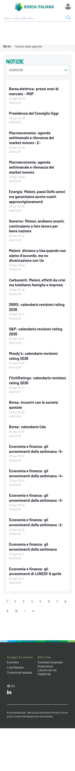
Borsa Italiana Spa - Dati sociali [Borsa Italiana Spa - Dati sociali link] (22, 712)
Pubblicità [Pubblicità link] (44, 674)
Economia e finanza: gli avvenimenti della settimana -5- (36, 449)
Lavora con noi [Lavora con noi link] (47, 670)
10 (16, 611)
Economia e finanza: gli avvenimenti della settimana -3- (36, 498)
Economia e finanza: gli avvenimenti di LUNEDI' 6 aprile (35, 571)
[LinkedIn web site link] (9, 693)
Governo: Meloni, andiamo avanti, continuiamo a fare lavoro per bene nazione (36, 226)
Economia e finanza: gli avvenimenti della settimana (33, 546)
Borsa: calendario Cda (27, 426)
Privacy (55, 712)
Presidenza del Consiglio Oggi (34, 113)
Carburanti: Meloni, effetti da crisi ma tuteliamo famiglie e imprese (37, 282)
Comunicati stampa (19, 672)
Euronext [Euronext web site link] (13, 662)
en (13, 686)
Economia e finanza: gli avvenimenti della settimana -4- (36, 473)
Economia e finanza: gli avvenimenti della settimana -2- (36, 522)
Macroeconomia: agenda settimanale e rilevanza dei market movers (31, 167)
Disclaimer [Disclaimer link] (45, 712)
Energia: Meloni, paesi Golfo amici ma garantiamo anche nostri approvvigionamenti (37, 196)
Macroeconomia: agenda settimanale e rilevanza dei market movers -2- (31, 138)
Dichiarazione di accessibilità (38, 716)
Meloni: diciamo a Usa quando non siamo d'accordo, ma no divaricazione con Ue (37, 255)
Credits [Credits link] (18, 716)
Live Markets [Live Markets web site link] (15, 667)
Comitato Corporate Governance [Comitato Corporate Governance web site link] (50, 664)
